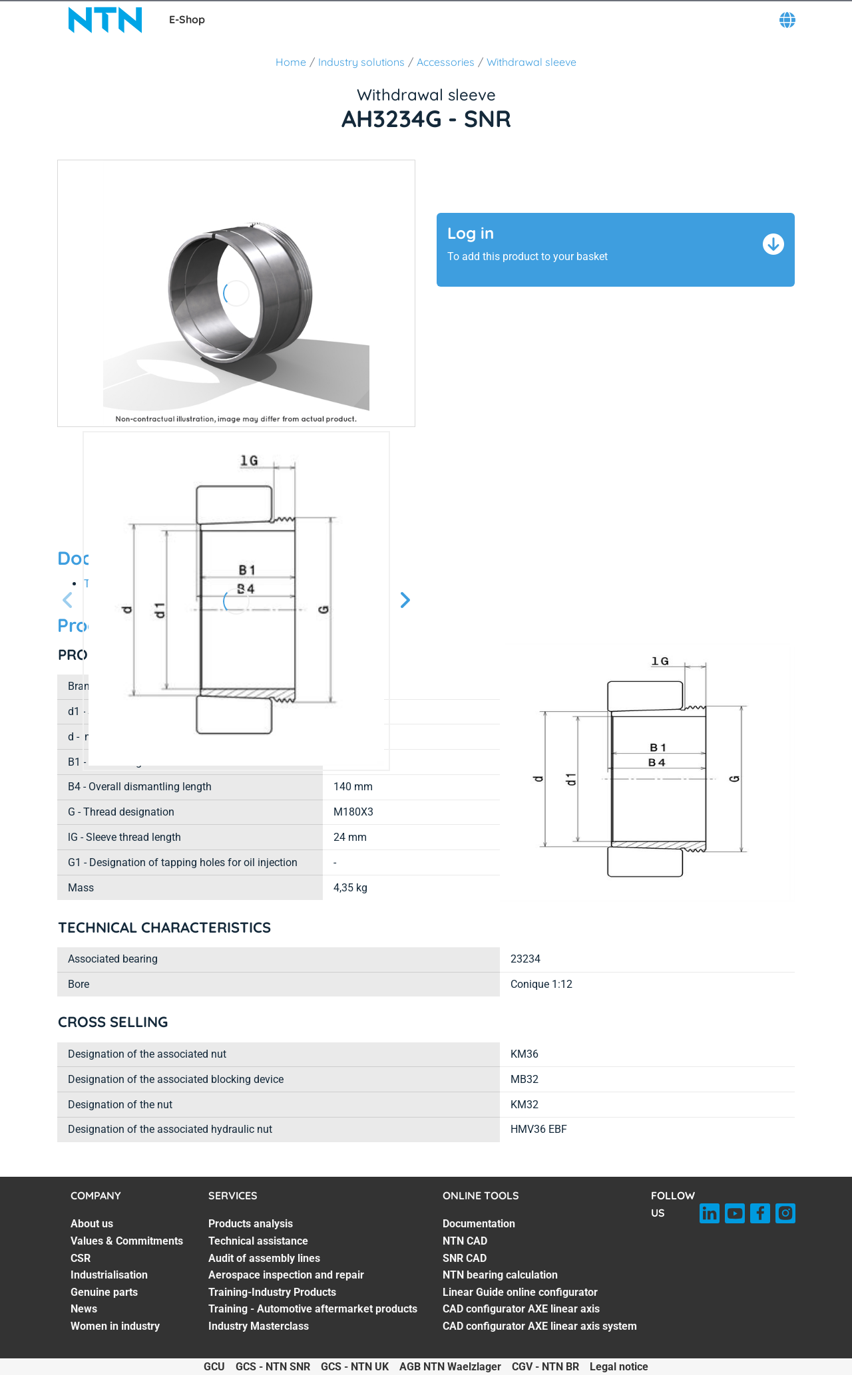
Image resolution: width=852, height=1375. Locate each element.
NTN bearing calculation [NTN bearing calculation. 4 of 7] (500, 1275)
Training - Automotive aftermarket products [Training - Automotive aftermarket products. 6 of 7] (312, 1308)
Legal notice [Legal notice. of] (619, 1366)
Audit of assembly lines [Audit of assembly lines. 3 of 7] (264, 1258)
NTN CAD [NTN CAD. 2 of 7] (465, 1241)
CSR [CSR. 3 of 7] (81, 1258)
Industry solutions (361, 62)
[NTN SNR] (105, 20)
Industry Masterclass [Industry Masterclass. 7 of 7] (258, 1326)
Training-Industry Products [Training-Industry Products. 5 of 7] (272, 1292)
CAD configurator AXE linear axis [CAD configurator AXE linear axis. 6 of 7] (521, 1308)
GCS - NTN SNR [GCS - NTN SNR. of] (273, 1366)
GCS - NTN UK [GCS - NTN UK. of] (355, 1366)
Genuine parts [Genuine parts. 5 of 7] (104, 1292)
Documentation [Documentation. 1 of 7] (479, 1223)
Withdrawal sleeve (531, 62)
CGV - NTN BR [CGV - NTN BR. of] (545, 1366)
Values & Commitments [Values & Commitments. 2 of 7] (127, 1241)
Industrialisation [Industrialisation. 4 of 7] (109, 1275)
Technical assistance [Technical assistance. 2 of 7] (258, 1241)
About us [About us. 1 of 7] (92, 1223)
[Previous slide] (68, 601)
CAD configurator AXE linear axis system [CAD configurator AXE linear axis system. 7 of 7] (540, 1326)
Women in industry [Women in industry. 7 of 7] (115, 1326)
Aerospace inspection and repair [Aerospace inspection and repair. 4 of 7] (286, 1275)
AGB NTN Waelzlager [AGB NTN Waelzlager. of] (450, 1366)
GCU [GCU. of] (214, 1366)
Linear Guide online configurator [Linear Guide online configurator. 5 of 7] (520, 1292)
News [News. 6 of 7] (84, 1308)
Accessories (446, 62)
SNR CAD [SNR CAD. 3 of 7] (465, 1258)
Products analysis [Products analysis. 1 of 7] (250, 1223)
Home (291, 62)
